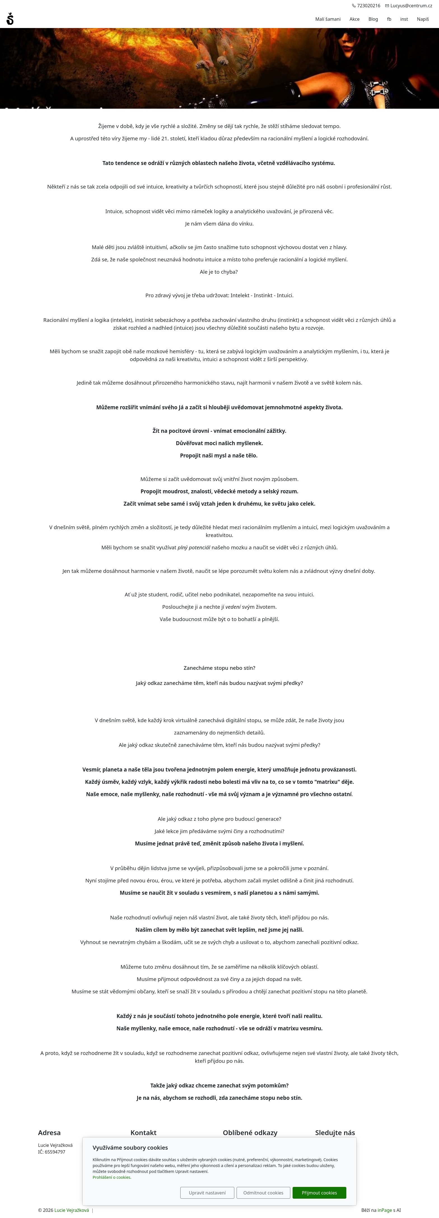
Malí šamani (328, 19)
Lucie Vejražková (71, 1210)
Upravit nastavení (207, 1193)
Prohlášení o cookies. (112, 1177)
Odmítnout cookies (264, 1193)
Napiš (423, 19)
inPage (385, 1210)
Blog (373, 19)
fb (389, 19)
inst (404, 19)
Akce (354, 19)
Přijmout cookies (319, 1193)
